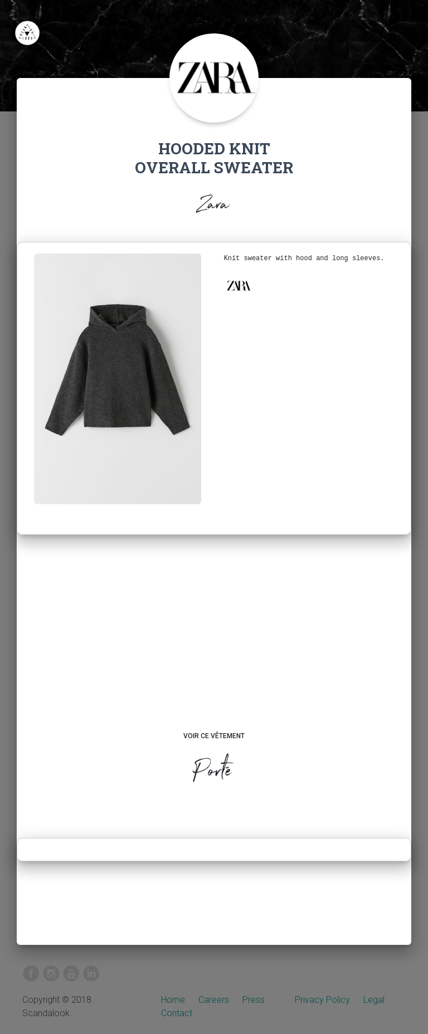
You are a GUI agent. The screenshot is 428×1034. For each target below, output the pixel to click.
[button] (238, 286)
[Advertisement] (214, 643)
